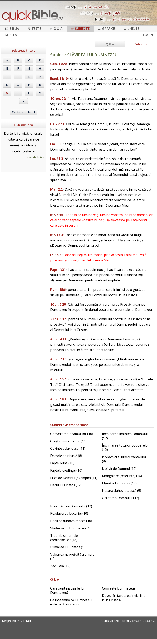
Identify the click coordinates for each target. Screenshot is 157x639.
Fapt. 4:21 (58, 269)
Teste (34, 28)
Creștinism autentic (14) (68, 441)
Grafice (106, 28)
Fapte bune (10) (62, 463)
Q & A (56, 28)
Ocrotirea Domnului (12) (120, 498)
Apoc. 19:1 (58, 399)
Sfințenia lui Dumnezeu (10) (71, 528)
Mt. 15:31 (57, 235)
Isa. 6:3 (55, 144)
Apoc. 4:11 (58, 339)
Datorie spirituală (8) (66, 455)
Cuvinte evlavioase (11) (67, 448)
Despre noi (9, 621)
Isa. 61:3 (56, 158)
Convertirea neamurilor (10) (71, 434)
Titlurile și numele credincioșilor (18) (64, 537)
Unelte (131, 28)
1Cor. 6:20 (58, 304)
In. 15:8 (55, 255)
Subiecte (80, 28)
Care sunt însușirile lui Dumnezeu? (67, 590)
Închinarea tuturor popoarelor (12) (125, 447)
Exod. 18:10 (59, 78)
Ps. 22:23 (57, 124)
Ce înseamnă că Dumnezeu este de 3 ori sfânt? (71, 602)
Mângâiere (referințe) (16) (122, 476)
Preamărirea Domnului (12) (71, 506)
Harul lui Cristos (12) (66, 485)
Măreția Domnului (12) (119, 483)
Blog (11, 35)
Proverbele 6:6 (35, 157)
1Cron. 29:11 (60, 98)
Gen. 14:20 (58, 64)
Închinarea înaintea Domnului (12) (125, 436)
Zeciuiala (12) (60, 566)
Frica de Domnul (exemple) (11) (73, 478)
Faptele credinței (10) (66, 470)
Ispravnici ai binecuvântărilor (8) (124, 459)
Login (148, 35)
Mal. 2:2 (56, 189)
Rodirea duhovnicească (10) (71, 521)
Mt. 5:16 (56, 215)
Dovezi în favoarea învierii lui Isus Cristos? (124, 597)
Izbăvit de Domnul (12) (119, 468)
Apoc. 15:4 (58, 379)
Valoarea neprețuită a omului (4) (72, 556)
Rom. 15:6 (58, 289)
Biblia (12, 28)
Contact (26, 621)
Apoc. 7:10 (58, 359)
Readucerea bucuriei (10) (69, 513)
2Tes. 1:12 (58, 319)
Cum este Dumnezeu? (118, 588)
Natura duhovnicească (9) (121, 490)
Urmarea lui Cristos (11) (68, 547)
